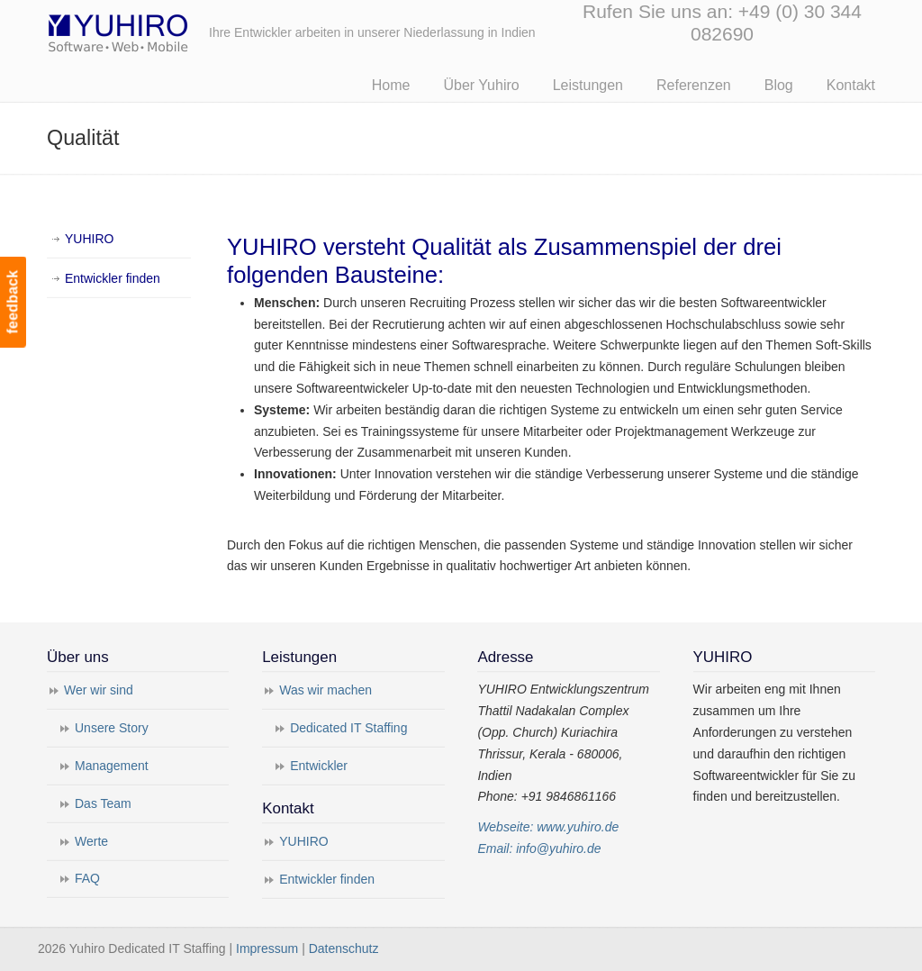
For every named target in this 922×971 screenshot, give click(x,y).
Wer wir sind (98, 690)
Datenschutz (344, 948)
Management (112, 765)
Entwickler (319, 765)
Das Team (103, 803)
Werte (91, 841)
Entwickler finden (112, 278)
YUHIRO (89, 238)
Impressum (267, 948)
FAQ (87, 878)
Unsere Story (112, 728)
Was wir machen (325, 690)
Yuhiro (173, 30)
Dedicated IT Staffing (348, 728)
